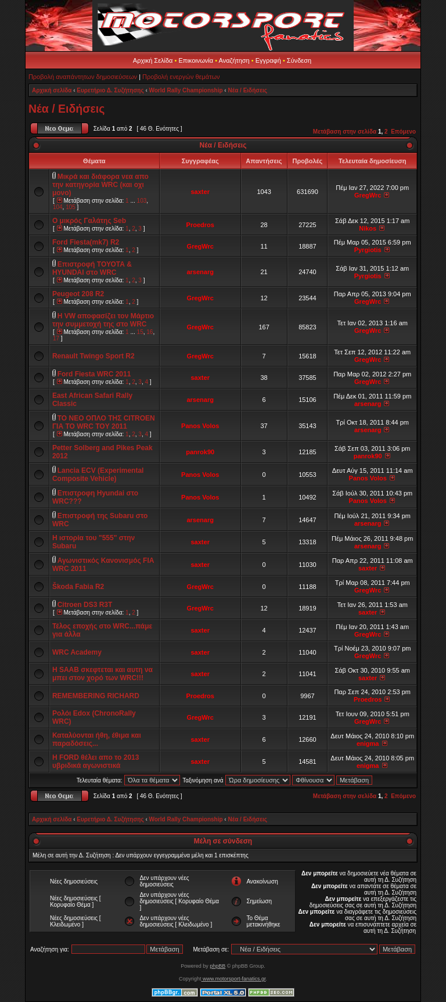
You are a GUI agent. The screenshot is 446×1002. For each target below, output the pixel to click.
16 (149, 332)
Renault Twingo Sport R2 (93, 356)
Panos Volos (200, 425)
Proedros (200, 224)
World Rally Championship (186, 90)
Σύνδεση (299, 60)
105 (70, 207)
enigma (368, 743)
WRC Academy (77, 652)
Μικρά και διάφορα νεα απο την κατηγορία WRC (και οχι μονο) (100, 185)
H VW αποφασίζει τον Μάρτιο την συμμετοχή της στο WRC (103, 320)
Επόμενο (403, 131)
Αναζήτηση (234, 60)
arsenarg (199, 271)
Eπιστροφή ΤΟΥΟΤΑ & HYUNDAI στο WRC (92, 268)
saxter (200, 191)
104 (58, 207)
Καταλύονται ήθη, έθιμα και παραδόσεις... (96, 739)
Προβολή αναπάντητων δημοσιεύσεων (82, 76)
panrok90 (200, 451)
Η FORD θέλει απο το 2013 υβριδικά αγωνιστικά (95, 761)
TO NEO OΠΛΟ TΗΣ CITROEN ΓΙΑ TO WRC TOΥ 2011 (103, 422)
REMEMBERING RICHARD (95, 696)
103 (142, 200)
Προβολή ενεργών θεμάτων (181, 76)
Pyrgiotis (368, 249)
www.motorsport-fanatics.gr (233, 979)
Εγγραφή (268, 60)
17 (56, 338)
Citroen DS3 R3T (85, 605)
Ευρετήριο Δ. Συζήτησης (110, 90)
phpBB (217, 966)
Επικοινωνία (195, 60)
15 (140, 332)
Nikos (367, 228)
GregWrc (367, 195)
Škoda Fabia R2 (78, 587)
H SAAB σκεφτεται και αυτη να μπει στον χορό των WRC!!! (102, 674)
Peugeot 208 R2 (78, 294)
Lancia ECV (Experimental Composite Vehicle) (98, 474)
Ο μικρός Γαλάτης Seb (89, 221)
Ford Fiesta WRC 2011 (94, 374)
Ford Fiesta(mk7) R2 (85, 242)
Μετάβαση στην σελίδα (344, 131)
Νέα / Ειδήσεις (247, 90)
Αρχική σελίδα (52, 90)
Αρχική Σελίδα (153, 60)
